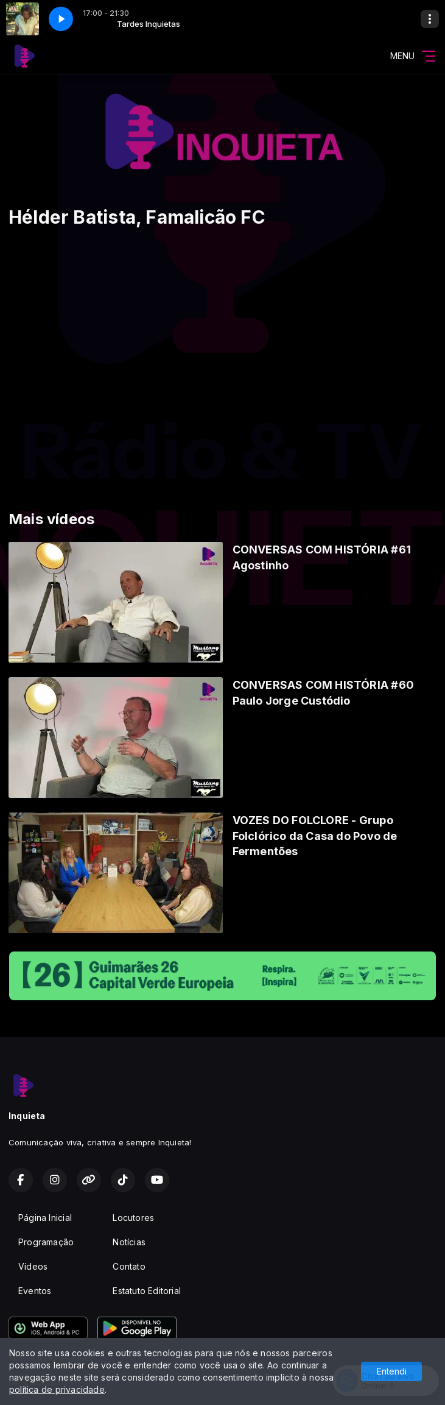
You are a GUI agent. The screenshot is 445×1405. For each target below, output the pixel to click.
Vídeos (32, 1266)
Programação (46, 1242)
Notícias (129, 1242)
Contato (129, 1266)
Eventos (34, 1291)
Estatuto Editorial (147, 1291)
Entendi (392, 1371)
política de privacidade (57, 1389)
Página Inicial (45, 1217)
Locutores (133, 1217)
